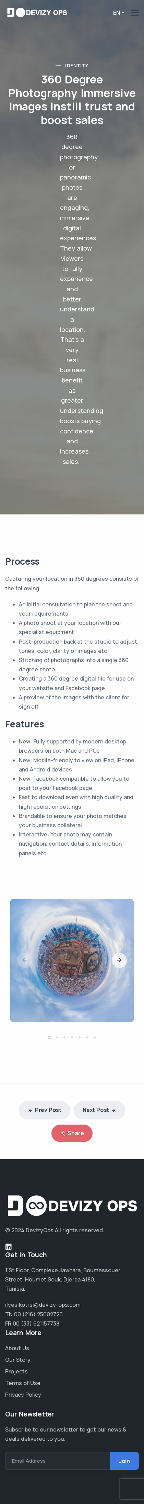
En (116, 12)
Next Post (100, 1110)
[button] (50, 1037)
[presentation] (24, 960)
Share (72, 1133)
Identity (76, 65)
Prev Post (44, 1110)
